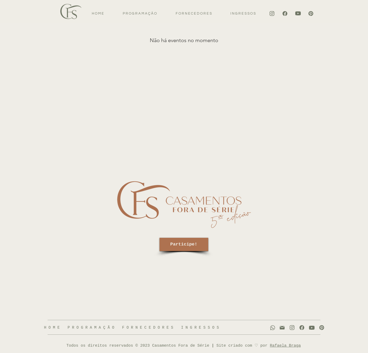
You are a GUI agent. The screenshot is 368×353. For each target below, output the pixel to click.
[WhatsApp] (273, 327)
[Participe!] (184, 244)
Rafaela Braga (285, 345)
